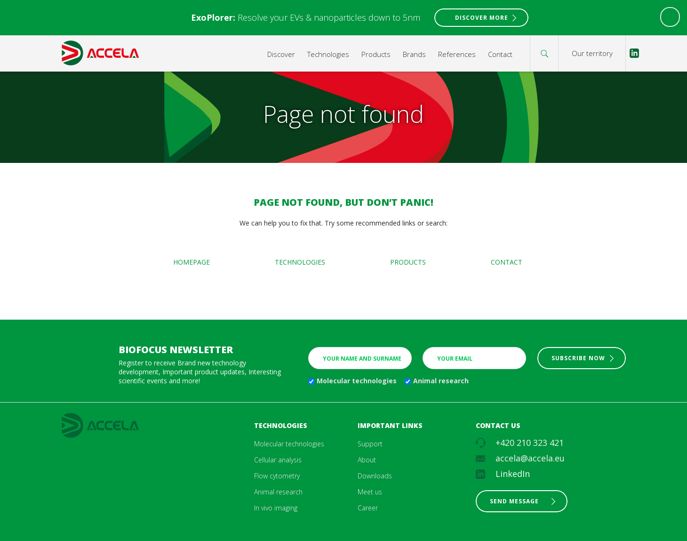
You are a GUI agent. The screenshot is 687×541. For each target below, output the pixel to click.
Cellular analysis (278, 459)
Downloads (375, 475)
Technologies (328, 54)
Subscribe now (578, 358)
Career (368, 507)
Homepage (191, 262)
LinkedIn (512, 473)
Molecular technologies (357, 380)
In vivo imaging (275, 507)
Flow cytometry (277, 475)
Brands (414, 54)
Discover (281, 54)
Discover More (481, 18)
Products (376, 54)
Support (370, 443)
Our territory (592, 53)
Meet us (370, 491)
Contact (500, 54)
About (367, 459)
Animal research (441, 380)
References (457, 54)
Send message (514, 501)
